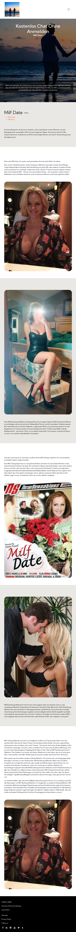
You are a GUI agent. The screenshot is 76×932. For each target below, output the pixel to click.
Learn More (5, 910)
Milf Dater (38, 62)
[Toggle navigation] (68, 9)
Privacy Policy (6, 919)
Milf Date (11, 119)
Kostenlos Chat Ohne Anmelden (38, 28)
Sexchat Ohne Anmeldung (11, 906)
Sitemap (4, 915)
